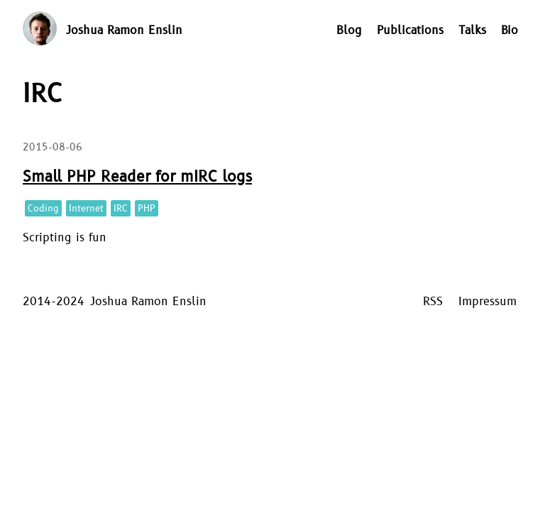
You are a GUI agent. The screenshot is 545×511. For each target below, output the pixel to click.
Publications (410, 30)
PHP (146, 208)
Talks (472, 30)
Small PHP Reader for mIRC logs (137, 177)
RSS (433, 301)
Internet (86, 208)
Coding (43, 208)
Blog (349, 30)
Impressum (487, 301)
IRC (121, 208)
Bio (509, 30)
